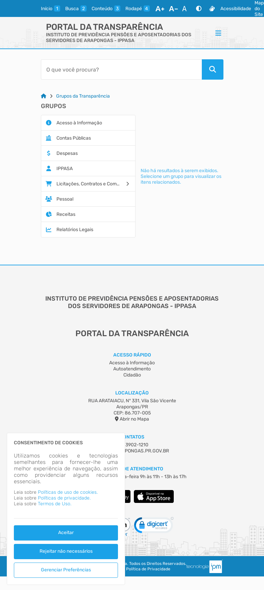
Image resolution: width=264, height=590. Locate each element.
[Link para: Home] (43, 96)
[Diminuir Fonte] (173, 8)
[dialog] (66, 509)
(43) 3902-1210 (132, 445)
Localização (132, 393)
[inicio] (50, 8)
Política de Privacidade (148, 569)
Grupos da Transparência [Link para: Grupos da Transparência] (83, 96)
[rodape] (137, 8)
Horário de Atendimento (132, 469)
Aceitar (66, 532)
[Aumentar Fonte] (160, 8)
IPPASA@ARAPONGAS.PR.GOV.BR (132, 451)
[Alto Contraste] (198, 8)
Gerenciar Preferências (66, 570)
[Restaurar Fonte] (186, 8)
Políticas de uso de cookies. (68, 492)
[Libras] (212, 8)
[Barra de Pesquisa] (121, 69)
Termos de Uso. (54, 504)
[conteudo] (106, 8)
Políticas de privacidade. (64, 498)
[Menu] (218, 32)
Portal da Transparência (104, 27)
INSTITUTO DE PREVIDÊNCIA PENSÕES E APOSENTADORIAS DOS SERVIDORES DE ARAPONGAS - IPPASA (118, 37)
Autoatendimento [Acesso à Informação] (132, 369)
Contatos (132, 437)
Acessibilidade (235, 9)
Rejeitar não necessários (66, 551)
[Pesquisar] (212, 69)
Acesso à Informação (132, 363)
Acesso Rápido (132, 355)
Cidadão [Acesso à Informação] (132, 375)
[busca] (76, 8)
